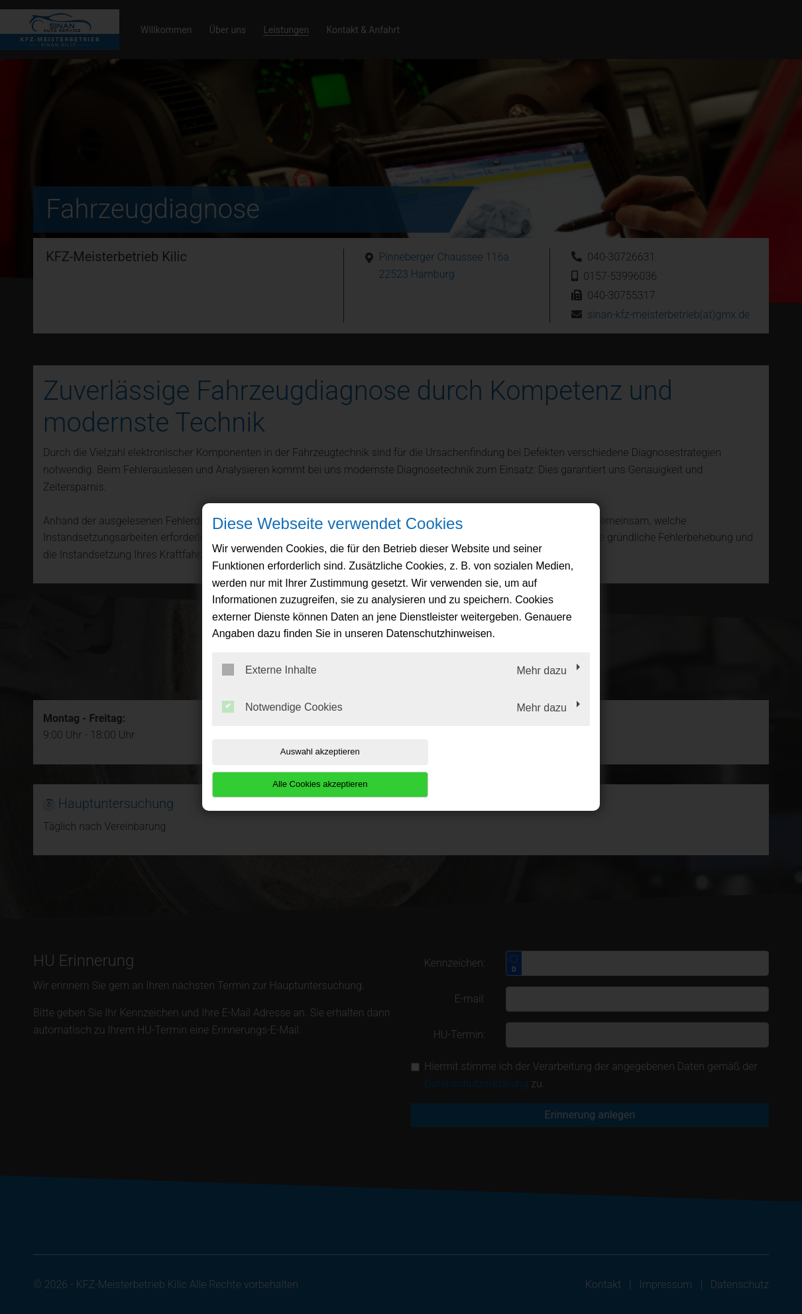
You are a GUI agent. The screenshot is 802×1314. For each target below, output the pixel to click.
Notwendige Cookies (282, 723)
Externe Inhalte (269, 686)
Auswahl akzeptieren (297, 768)
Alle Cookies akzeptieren (504, 768)
